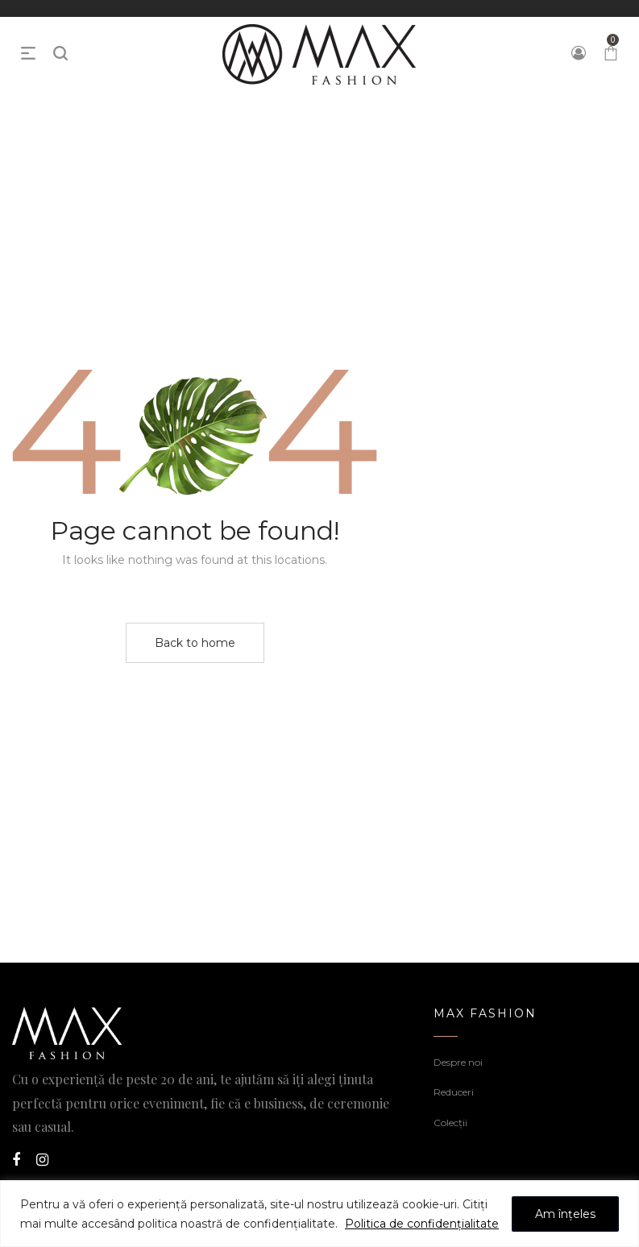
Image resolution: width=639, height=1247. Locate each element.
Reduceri (454, 1092)
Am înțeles (565, 1214)
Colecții (450, 1122)
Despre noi (458, 1062)
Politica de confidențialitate (422, 1223)
